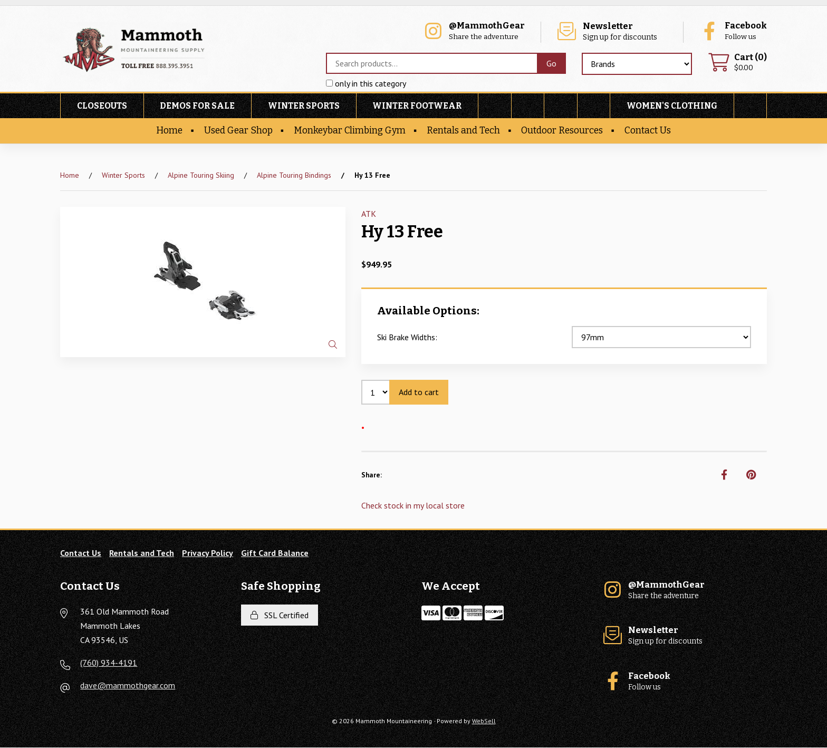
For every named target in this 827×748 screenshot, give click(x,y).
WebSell (484, 721)
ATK (368, 214)
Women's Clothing (672, 106)
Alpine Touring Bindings (294, 175)
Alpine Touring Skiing (201, 175)
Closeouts (102, 106)
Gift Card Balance (275, 553)
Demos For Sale (197, 106)
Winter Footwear (416, 106)
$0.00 (737, 63)
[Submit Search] (551, 63)
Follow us (732, 32)
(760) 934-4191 (108, 663)
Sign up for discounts (616, 32)
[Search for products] (431, 63)
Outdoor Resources (562, 131)
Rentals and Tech (463, 131)
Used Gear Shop (238, 131)
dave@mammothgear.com (127, 685)
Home (169, 131)
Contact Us (647, 131)
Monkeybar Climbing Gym (350, 131)
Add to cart (419, 392)
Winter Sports (304, 106)
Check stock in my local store (413, 505)
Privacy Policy (207, 553)
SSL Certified (280, 615)
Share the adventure (482, 32)
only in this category (366, 84)
